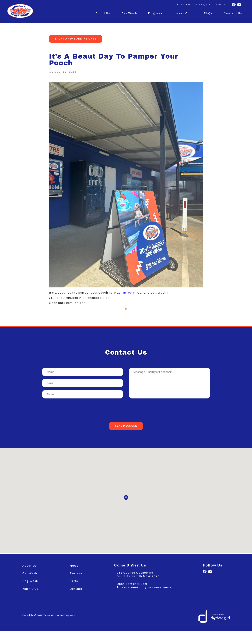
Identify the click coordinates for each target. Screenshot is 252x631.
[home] (20, 11)
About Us (103, 13)
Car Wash (129, 13)
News (74, 565)
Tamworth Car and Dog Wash (143, 292)
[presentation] (126, 411)
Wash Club (184, 13)
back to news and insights (75, 38)
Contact (76, 588)
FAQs (208, 13)
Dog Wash (156, 13)
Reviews (76, 573)
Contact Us (233, 13)
